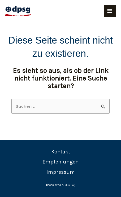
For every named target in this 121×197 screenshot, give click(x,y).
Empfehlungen (60, 162)
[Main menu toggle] (110, 11)
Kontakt (60, 152)
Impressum (60, 172)
